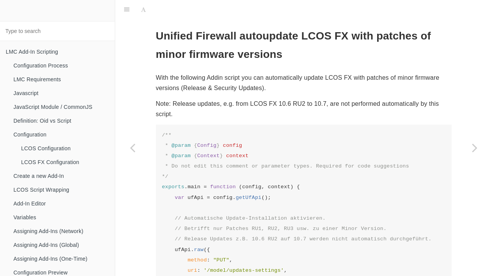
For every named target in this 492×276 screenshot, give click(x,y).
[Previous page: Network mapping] (132, 147)
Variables (24, 217)
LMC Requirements (37, 79)
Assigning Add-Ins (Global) (46, 245)
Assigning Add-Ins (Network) (48, 231)
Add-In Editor (29, 203)
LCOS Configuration (46, 148)
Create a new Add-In (38, 176)
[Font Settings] (143, 9)
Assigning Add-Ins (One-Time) (50, 259)
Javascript (25, 93)
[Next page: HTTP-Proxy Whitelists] (474, 147)
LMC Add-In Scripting (32, 52)
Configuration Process (40, 65)
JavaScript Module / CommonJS (53, 107)
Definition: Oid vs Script (42, 121)
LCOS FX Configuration (50, 162)
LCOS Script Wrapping (41, 190)
